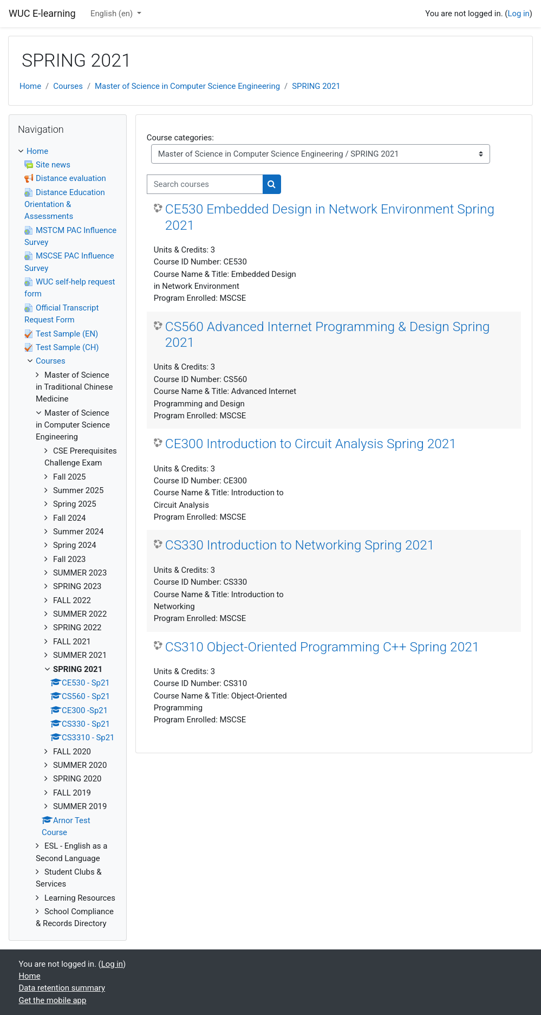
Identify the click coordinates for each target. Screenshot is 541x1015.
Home (30, 86)
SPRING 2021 (316, 86)
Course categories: (180, 138)
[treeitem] (68, 537)
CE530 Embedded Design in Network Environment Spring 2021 (329, 216)
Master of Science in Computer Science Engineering (187, 86)
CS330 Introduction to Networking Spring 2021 (300, 545)
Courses (68, 86)
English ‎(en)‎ (112, 13)
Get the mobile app (53, 1000)
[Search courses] (205, 184)
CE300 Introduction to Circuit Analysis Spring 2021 (311, 443)
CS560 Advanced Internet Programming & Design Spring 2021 (327, 334)
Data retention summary (62, 988)
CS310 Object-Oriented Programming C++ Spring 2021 (322, 647)
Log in (518, 13)
